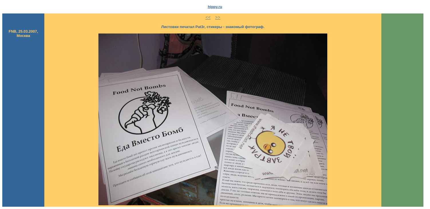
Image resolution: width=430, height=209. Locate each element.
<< (208, 17)
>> (217, 17)
